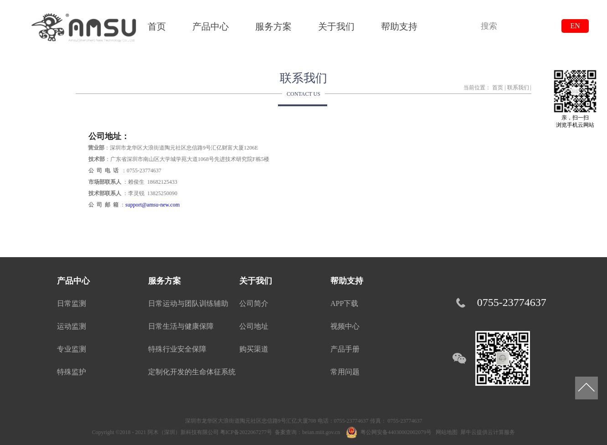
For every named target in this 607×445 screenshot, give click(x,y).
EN (575, 26)
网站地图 (445, 432)
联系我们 (518, 87)
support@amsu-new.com (152, 205)
